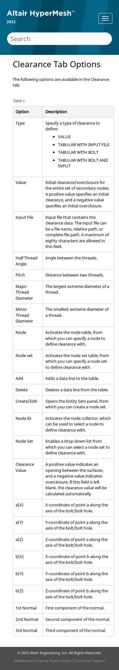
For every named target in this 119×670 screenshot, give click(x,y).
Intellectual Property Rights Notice (42, 660)
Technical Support (90, 660)
